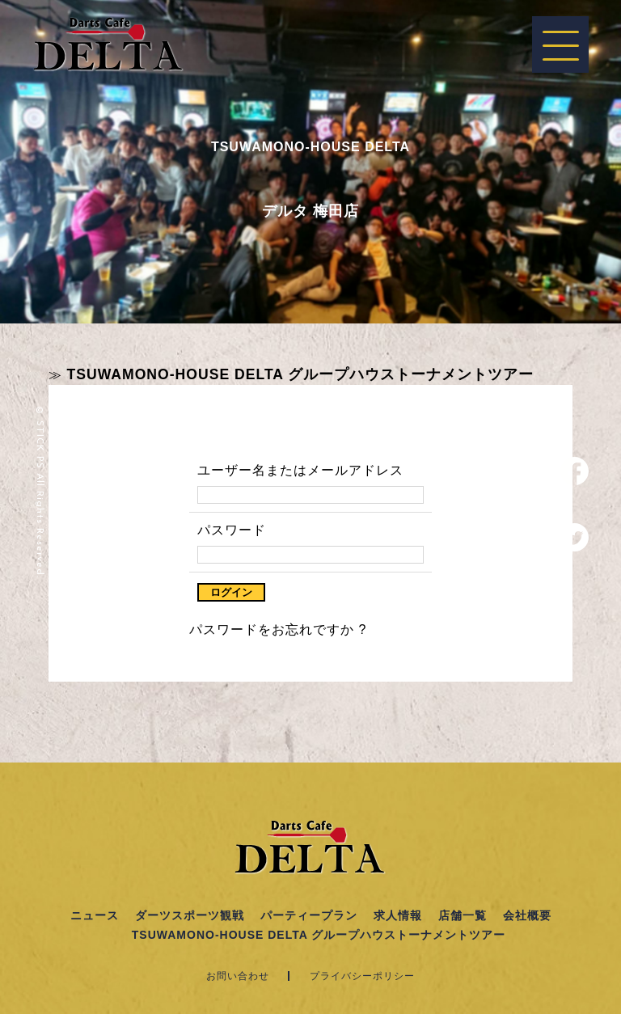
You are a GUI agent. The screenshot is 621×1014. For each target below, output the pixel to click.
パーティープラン (308, 915)
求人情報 (398, 915)
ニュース (94, 915)
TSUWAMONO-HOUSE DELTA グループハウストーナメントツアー (300, 374)
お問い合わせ (237, 976)
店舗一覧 (462, 915)
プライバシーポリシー (362, 976)
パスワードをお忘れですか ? (277, 629)
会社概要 (527, 915)
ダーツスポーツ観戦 (189, 915)
